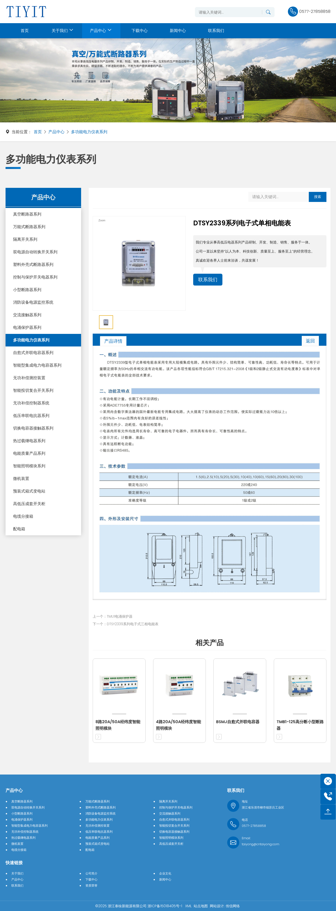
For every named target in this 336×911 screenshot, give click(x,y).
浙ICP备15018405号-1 (165, 905)
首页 (38, 132)
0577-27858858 (254, 826)
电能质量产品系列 (29, 453)
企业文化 (165, 873)
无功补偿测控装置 (29, 378)
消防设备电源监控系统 (33, 302)
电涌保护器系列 (27, 327)
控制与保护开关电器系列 (35, 277)
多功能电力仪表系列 (89, 132)
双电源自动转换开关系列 (35, 252)
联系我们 (208, 279)
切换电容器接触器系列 (33, 428)
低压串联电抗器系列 (31, 415)
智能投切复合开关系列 (33, 390)
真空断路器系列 (27, 214)
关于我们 (17, 873)
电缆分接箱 (23, 516)
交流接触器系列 (27, 315)
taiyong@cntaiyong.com (260, 844)
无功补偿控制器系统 (31, 403)
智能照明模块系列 (29, 466)
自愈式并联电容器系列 (33, 353)
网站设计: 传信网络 (225, 905)
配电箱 (19, 529)
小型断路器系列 (27, 290)
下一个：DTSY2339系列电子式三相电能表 (125, 623)
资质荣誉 (91, 885)
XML (188, 905)
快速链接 (14, 863)
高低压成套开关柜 (29, 504)
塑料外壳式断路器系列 (33, 264)
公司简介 (91, 873)
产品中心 (56, 132)
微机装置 (21, 478)
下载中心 (91, 879)
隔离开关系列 (25, 239)
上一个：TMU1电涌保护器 (112, 616)
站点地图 (201, 905)
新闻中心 (165, 879)
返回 (310, 341)
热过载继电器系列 (29, 441)
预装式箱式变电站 (29, 491)
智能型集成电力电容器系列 (37, 365)
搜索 (317, 196)
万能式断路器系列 (29, 227)
